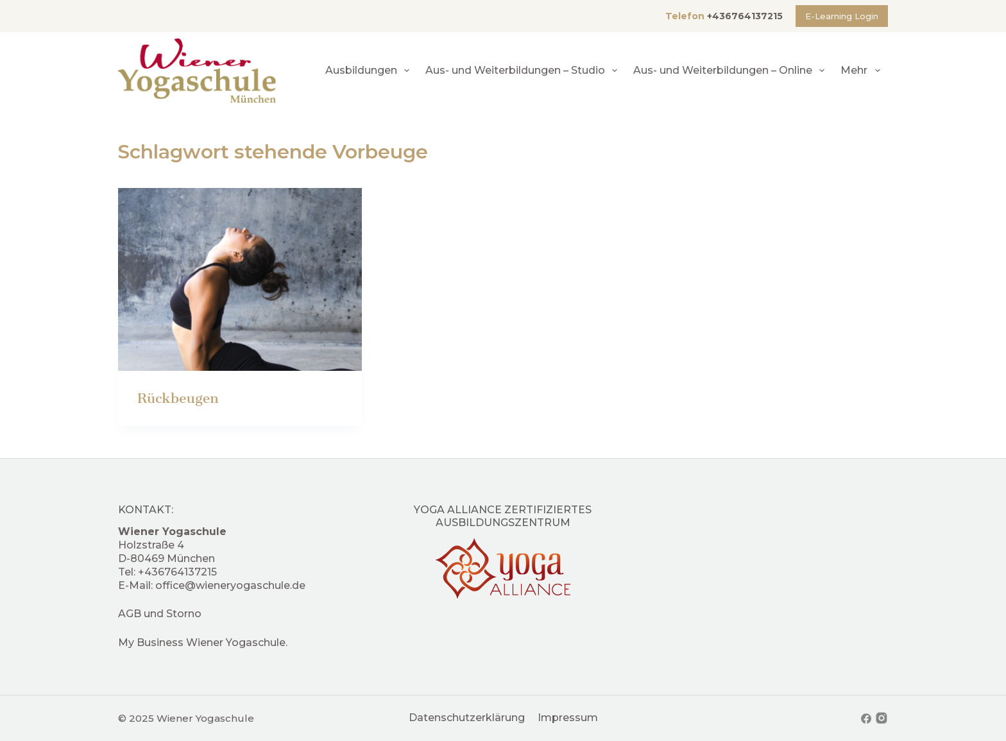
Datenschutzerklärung (467, 717)
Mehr (862, 70)
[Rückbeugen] (240, 279)
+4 (144, 572)
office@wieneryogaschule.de (230, 585)
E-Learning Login (841, 16)
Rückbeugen (178, 398)
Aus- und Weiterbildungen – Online (731, 70)
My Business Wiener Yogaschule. (202, 642)
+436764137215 (745, 16)
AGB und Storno (159, 614)
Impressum (568, 717)
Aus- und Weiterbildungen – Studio (523, 70)
